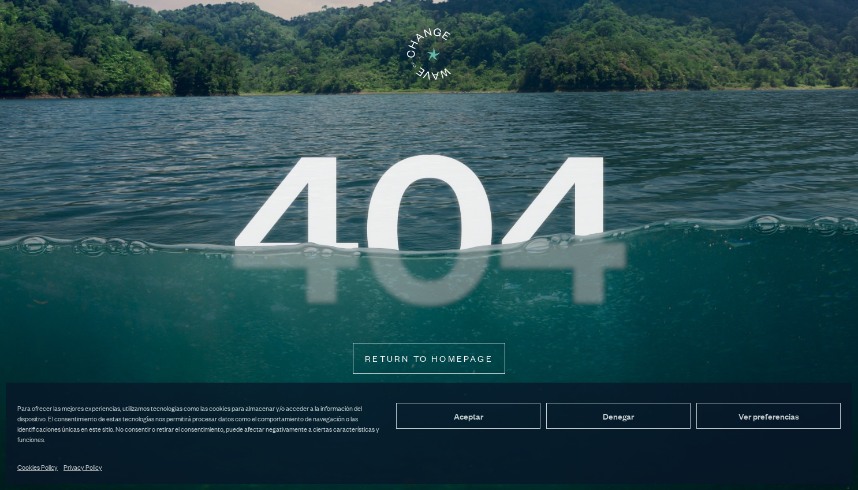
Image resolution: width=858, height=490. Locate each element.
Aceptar (468, 416)
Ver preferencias (768, 416)
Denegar (618, 416)
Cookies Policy (37, 467)
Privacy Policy (83, 467)
